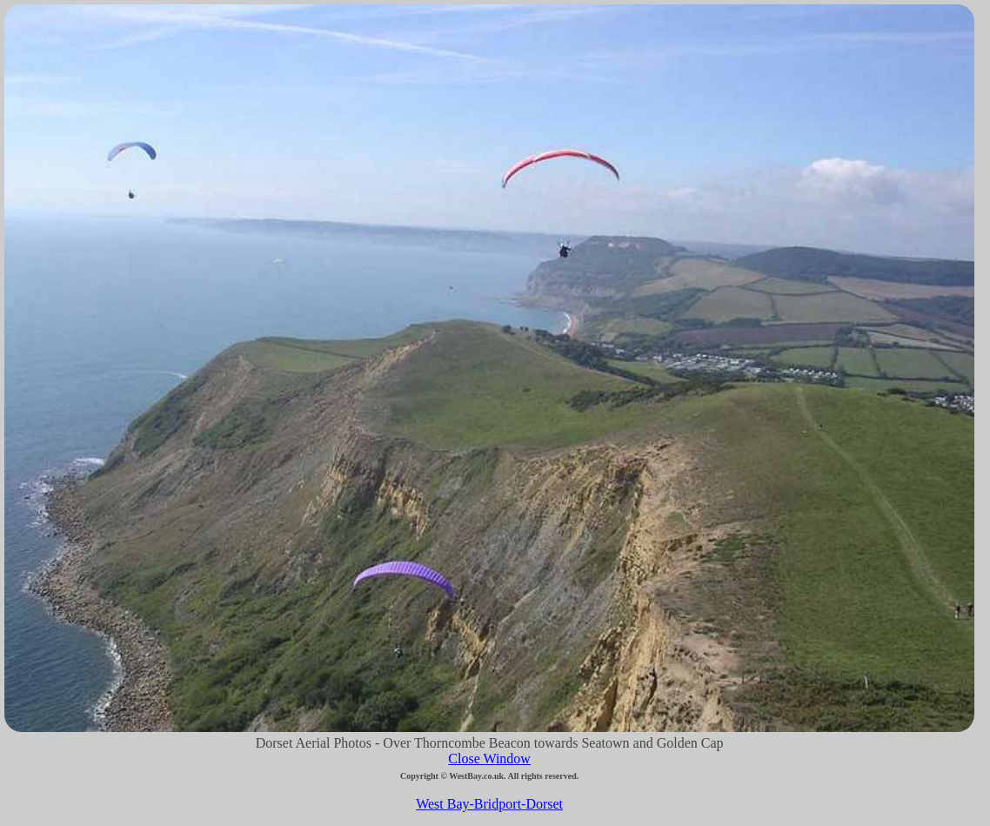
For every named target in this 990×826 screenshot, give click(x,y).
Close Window (489, 758)
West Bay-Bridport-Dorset (489, 803)
